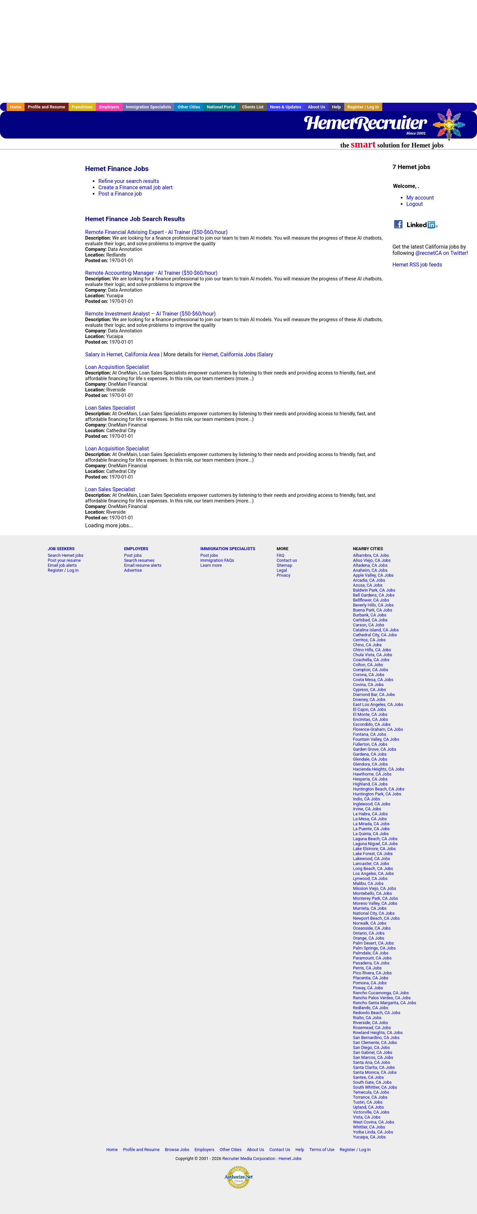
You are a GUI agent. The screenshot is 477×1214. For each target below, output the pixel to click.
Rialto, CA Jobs (367, 1017)
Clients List (253, 106)
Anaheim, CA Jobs (370, 570)
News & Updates (285, 106)
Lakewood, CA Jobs (371, 858)
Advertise (133, 570)
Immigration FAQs (217, 560)
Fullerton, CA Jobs (370, 744)
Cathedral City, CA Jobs (375, 634)
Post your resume (64, 560)
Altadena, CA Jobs (370, 565)
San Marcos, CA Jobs (373, 1057)
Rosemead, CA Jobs (372, 1027)
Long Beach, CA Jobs (373, 868)
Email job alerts (62, 565)
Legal (282, 570)
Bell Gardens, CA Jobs (374, 595)
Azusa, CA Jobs (368, 585)
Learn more (211, 565)
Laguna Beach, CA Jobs (375, 838)
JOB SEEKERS (61, 548)
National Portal (221, 106)
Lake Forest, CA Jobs (373, 853)
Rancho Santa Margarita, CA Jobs (384, 1002)
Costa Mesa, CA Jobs (373, 679)
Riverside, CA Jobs (370, 1022)
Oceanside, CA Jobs (372, 928)
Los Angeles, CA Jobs (373, 873)
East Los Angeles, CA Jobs (378, 704)
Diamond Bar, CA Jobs (374, 694)
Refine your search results (128, 181)
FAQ (280, 555)
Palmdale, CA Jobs (371, 953)
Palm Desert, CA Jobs (373, 943)
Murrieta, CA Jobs (370, 908)
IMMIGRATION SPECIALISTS (227, 548)
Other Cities (189, 106)
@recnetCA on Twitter (441, 253)
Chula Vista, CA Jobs (372, 654)
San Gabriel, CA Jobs (373, 1052)
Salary (265, 354)
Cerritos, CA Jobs (369, 639)
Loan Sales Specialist (110, 408)
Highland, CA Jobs (370, 783)
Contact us (287, 560)
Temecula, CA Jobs (371, 1092)
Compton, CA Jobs (370, 669)
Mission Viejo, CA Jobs (374, 888)
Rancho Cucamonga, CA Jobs (381, 992)
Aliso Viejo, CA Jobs (372, 560)
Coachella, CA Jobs (371, 659)
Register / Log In (363, 106)
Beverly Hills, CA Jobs (373, 605)
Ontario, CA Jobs (369, 933)
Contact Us (279, 1149)
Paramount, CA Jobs (372, 957)
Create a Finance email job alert (135, 187)
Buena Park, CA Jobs (373, 609)
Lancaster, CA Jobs (371, 863)
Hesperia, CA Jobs (370, 779)
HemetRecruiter (364, 122)
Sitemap (284, 565)
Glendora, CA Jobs (370, 764)
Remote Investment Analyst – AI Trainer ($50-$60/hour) (150, 314)
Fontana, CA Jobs (369, 734)
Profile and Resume (46, 106)
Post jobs (132, 555)
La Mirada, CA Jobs (371, 823)
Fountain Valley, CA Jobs (376, 739)
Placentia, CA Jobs (371, 977)
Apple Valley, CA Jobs (373, 575)
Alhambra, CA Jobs (371, 555)
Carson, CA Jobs (368, 624)
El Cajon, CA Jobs (369, 709)
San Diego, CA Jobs (371, 1047)
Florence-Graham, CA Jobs (378, 729)
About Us (316, 106)
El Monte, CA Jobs (370, 714)
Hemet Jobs (290, 1158)
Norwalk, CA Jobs (370, 923)
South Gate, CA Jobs (372, 1082)
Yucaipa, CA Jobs (369, 1136)
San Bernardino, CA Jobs (376, 1037)
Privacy (283, 575)
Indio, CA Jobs (366, 798)
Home (15, 106)
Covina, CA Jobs (368, 684)
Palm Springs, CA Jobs (374, 948)
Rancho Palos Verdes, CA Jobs (382, 997)
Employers (109, 106)
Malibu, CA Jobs (368, 883)
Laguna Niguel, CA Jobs (375, 843)
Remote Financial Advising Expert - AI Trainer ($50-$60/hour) (156, 232)
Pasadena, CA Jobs (371, 962)
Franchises (82, 106)
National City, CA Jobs (374, 913)
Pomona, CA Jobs (370, 982)
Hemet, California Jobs (229, 354)
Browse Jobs (177, 1149)
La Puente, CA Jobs (371, 828)
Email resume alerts (142, 565)
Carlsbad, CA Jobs (370, 619)
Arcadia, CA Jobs (369, 580)
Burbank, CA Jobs (370, 614)
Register (55, 570)
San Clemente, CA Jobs (375, 1042)
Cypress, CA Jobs (369, 689)
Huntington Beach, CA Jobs (379, 788)
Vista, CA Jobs (367, 1117)
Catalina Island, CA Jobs (376, 629)
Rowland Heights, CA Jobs (378, 1032)
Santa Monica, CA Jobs (375, 1072)
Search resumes (139, 560)
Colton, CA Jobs (368, 664)
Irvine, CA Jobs (367, 808)
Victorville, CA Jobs (371, 1112)
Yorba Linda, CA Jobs (373, 1131)
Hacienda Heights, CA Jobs (378, 769)
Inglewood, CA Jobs (372, 803)
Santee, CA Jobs (368, 1077)
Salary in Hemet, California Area (122, 354)
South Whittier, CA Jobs (375, 1087)
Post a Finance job (120, 194)
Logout (414, 204)
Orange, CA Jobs (369, 938)
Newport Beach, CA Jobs (376, 918)
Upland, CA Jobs (368, 1107)
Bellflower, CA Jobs (371, 600)
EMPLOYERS (136, 548)
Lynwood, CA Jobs (370, 878)
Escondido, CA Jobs (372, 724)
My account (420, 198)
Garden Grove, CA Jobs (375, 749)
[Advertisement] (238, 51)
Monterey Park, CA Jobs (375, 898)
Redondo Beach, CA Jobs (376, 1012)
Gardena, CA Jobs (370, 754)
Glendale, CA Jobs (370, 759)
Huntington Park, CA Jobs (377, 793)
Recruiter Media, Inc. (452, 127)
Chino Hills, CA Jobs (372, 649)
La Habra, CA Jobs (370, 813)
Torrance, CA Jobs (370, 1097)
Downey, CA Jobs (369, 699)
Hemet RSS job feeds (417, 264)
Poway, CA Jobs (368, 987)
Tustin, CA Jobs (368, 1102)
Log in (73, 570)
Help (336, 106)
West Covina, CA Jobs (373, 1122)
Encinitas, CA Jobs (370, 719)
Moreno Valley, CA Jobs (375, 903)
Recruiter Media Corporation (248, 1158)
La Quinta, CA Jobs (371, 833)
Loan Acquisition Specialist (117, 367)
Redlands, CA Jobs (371, 1007)
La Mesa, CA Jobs (370, 818)
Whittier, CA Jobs (369, 1127)
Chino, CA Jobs (367, 644)
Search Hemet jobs (65, 555)
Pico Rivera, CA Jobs (372, 972)
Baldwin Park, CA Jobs (374, 590)
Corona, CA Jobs (369, 674)
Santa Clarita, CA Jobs (374, 1067)
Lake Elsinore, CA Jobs (374, 848)
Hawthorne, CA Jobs (372, 774)
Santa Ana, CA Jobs (371, 1062)
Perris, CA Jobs (367, 967)
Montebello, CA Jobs (372, 893)
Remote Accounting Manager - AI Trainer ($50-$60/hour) (151, 273)
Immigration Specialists (148, 106)
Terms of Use (322, 1149)
